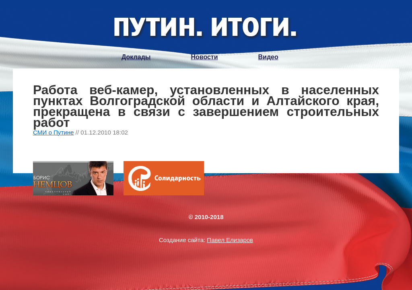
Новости (204, 57)
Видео (268, 57)
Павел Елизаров (230, 239)
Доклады (136, 57)
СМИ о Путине (53, 132)
